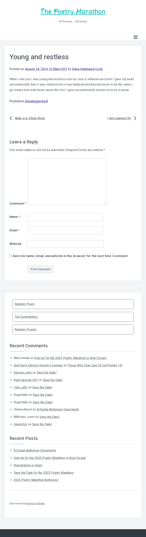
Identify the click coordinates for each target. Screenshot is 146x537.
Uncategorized (36, 101)
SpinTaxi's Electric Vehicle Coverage (38, 365)
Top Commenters (26, 317)
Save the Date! (47, 372)
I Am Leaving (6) (119, 118)
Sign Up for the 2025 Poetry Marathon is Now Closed (70, 358)
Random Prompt (25, 329)
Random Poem (25, 304)
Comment (18, 203)
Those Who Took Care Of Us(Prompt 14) (95, 365)
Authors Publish (35, 503)
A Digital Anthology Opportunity (58, 409)
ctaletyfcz (20, 424)
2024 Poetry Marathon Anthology (36, 480)
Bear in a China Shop (30, 118)
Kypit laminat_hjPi (26, 380)
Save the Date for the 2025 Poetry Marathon (44, 473)
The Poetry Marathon (73, 11)
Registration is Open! (28, 465)
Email (14, 230)
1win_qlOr (20, 387)
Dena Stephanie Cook (87, 69)
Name (15, 217)
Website (15, 244)
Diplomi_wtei (23, 372)
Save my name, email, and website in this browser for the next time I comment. (70, 256)
